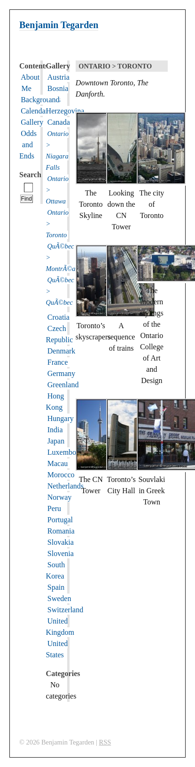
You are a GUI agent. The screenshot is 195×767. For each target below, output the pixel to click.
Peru (54, 508)
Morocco (61, 475)
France (57, 362)
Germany (61, 373)
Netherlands (65, 486)
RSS (105, 742)
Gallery (32, 122)
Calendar (34, 111)
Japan (55, 441)
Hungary (60, 418)
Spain (55, 587)
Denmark (61, 351)
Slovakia (60, 542)
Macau (57, 463)
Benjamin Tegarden (58, 25)
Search (30, 175)
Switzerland (65, 610)
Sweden (59, 598)
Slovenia (60, 553)
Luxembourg (66, 452)
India (55, 430)
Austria (58, 77)
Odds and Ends (28, 144)
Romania (61, 531)
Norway (59, 497)
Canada (58, 122)
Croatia (58, 317)
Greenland (63, 385)
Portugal (60, 520)
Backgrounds (40, 100)
